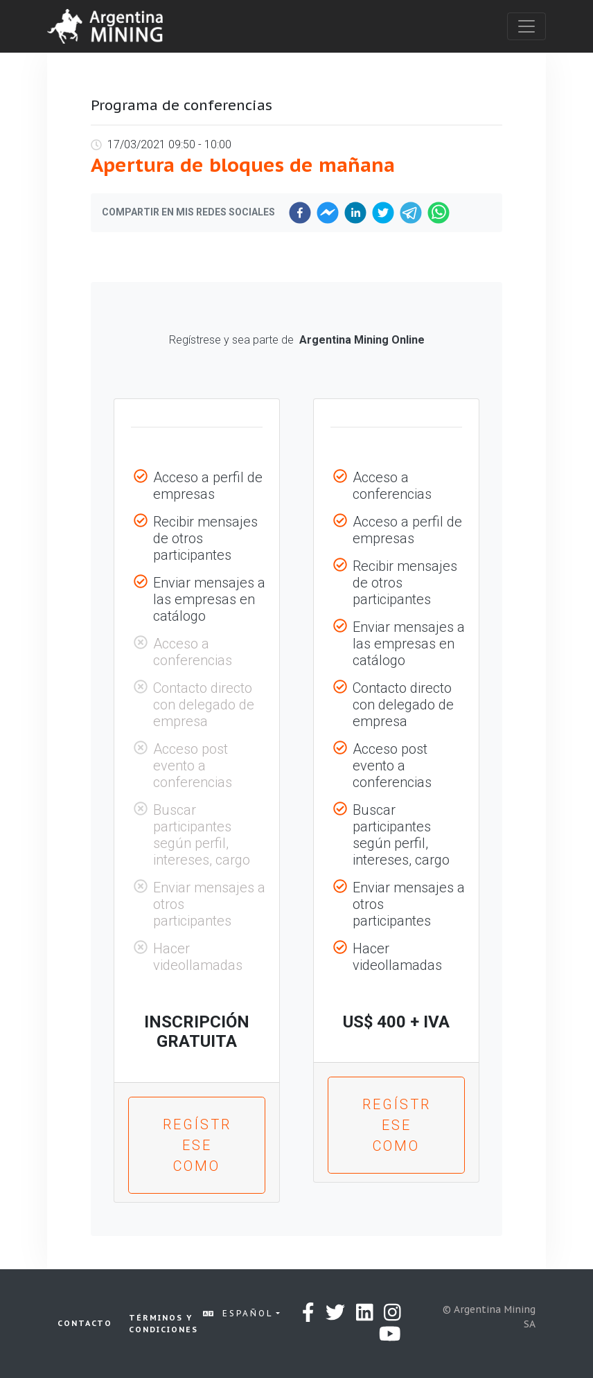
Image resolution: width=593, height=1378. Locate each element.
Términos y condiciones (163, 1323)
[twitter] (383, 213)
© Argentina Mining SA (489, 1316)
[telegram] (411, 213)
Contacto (84, 1323)
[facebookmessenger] (328, 213)
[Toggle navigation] (526, 26)
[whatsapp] (438, 213)
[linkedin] (355, 213)
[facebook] (300, 213)
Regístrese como (197, 1145)
